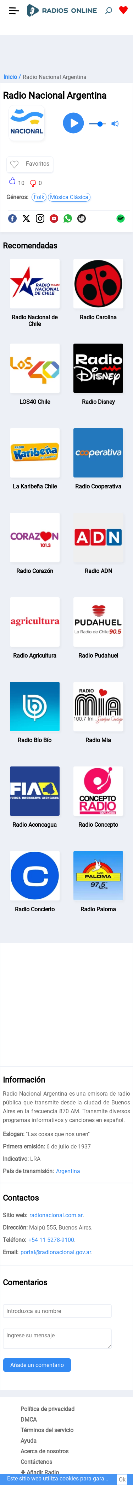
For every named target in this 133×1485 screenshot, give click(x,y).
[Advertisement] (66, 52)
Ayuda (29, 1440)
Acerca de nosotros (44, 1451)
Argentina (68, 1171)
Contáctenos (36, 1462)
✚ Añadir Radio (40, 1472)
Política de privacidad (47, 1409)
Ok (122, 1479)
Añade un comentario (37, 1365)
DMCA (29, 1419)
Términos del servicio (47, 1430)
